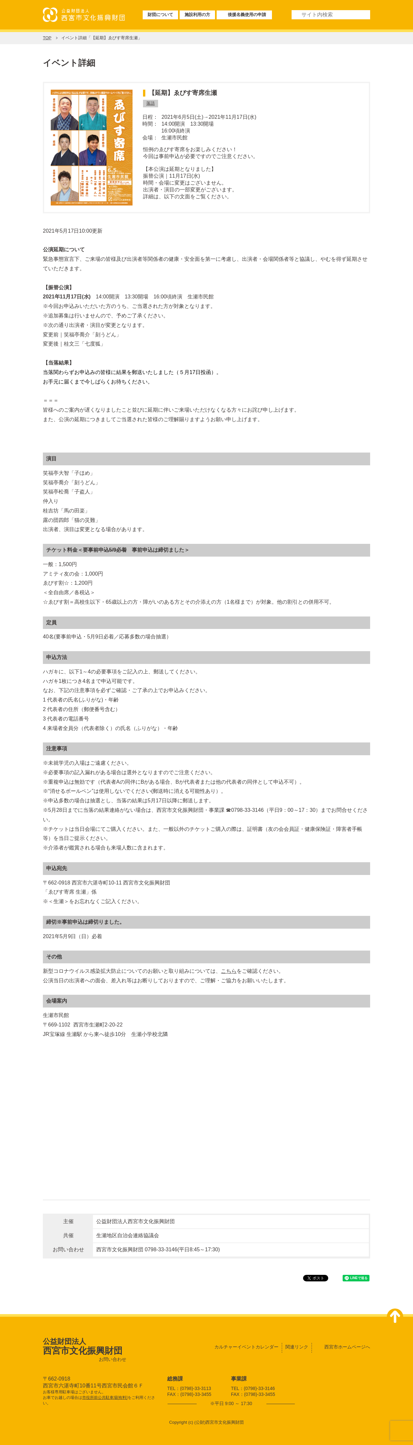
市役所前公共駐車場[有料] (105, 1397)
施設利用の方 (197, 14)
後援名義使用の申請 (247, 14)
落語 (150, 103)
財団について (160, 14)
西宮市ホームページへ (347, 1346)
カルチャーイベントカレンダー (246, 1346)
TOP (47, 37)
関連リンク (296, 1346)
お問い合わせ (112, 1359)
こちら (229, 971)
